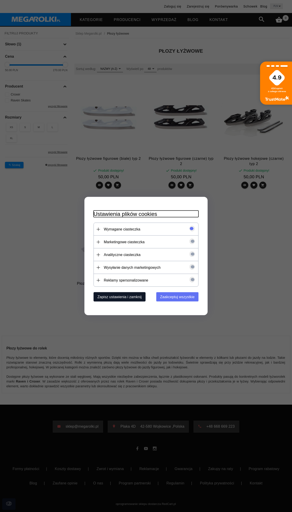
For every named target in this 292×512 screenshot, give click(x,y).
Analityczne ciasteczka (122, 255)
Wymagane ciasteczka (122, 229)
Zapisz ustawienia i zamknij (119, 297)
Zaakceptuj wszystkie (177, 297)
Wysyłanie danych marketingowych (132, 267)
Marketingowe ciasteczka (124, 242)
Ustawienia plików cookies (125, 214)
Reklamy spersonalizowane (126, 280)
